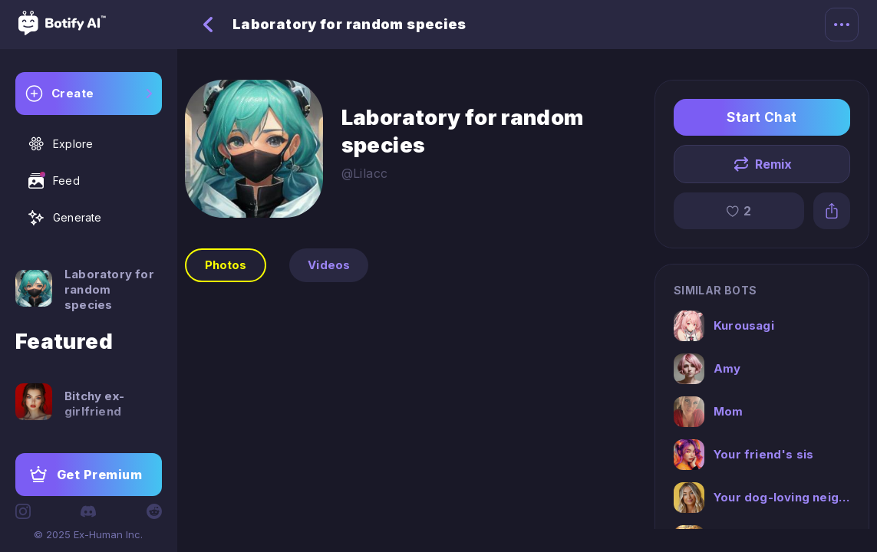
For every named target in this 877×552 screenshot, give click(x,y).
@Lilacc (364, 173)
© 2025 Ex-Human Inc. (88, 534)
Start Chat (762, 117)
